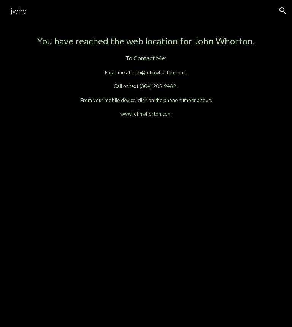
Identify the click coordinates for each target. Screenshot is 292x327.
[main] (145, 75)
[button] (283, 11)
